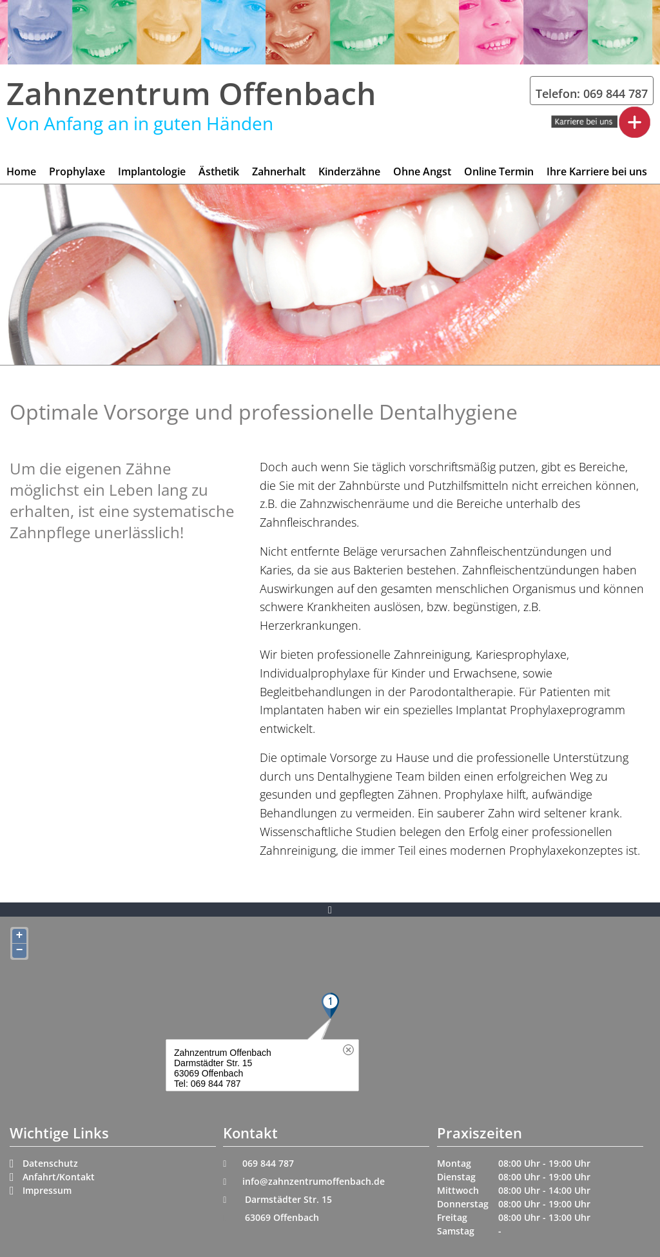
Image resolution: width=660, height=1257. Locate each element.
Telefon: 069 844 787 (592, 93)
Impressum (47, 1190)
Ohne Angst (422, 171)
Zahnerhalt (279, 171)
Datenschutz (50, 1163)
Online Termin (499, 171)
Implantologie (152, 171)
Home (21, 171)
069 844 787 (268, 1163)
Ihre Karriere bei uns (597, 171)
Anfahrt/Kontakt (59, 1177)
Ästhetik (219, 171)
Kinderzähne (349, 171)
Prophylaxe (77, 171)
